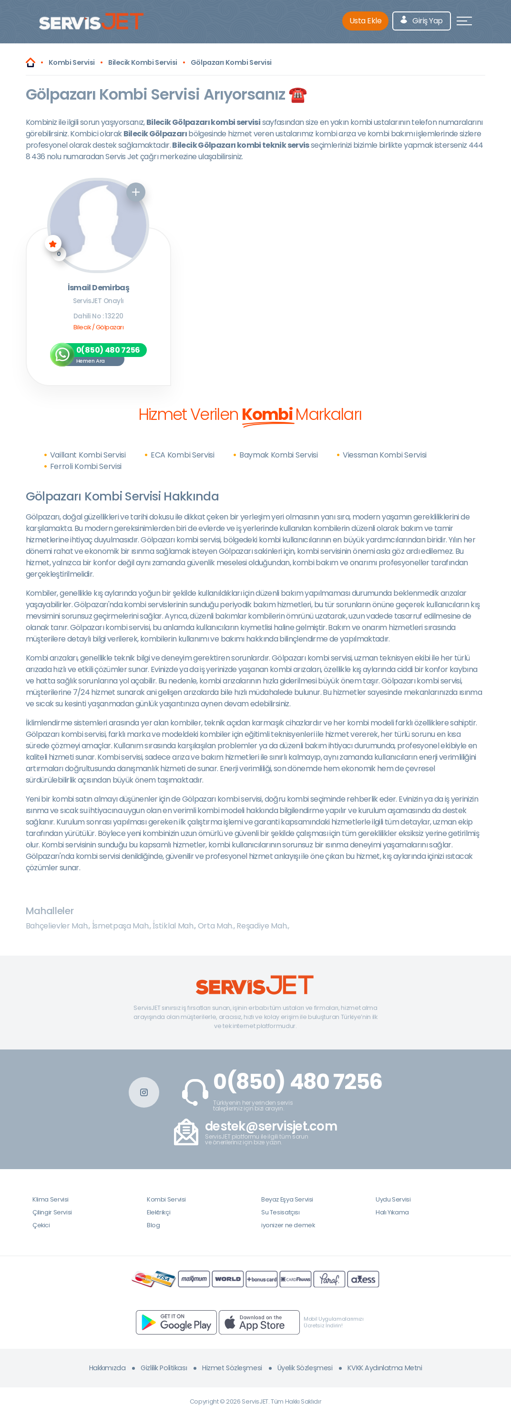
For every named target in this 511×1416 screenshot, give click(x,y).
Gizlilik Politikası (164, 1368)
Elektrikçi (158, 1212)
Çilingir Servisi (52, 1212)
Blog (153, 1225)
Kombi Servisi (166, 1199)
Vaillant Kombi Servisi (88, 454)
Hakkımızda (107, 1368)
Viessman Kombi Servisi (385, 454)
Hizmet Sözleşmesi (232, 1368)
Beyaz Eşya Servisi (287, 1199)
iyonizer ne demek (288, 1225)
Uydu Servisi (393, 1199)
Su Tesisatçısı (280, 1212)
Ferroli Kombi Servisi (86, 466)
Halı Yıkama (392, 1212)
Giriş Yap (421, 20)
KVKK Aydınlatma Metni (384, 1368)
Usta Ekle (365, 20)
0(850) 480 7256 (297, 1081)
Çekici (41, 1225)
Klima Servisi (50, 1199)
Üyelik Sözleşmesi (305, 1368)
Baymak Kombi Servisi (278, 454)
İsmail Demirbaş (98, 288)
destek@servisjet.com (271, 1126)
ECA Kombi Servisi (183, 454)
